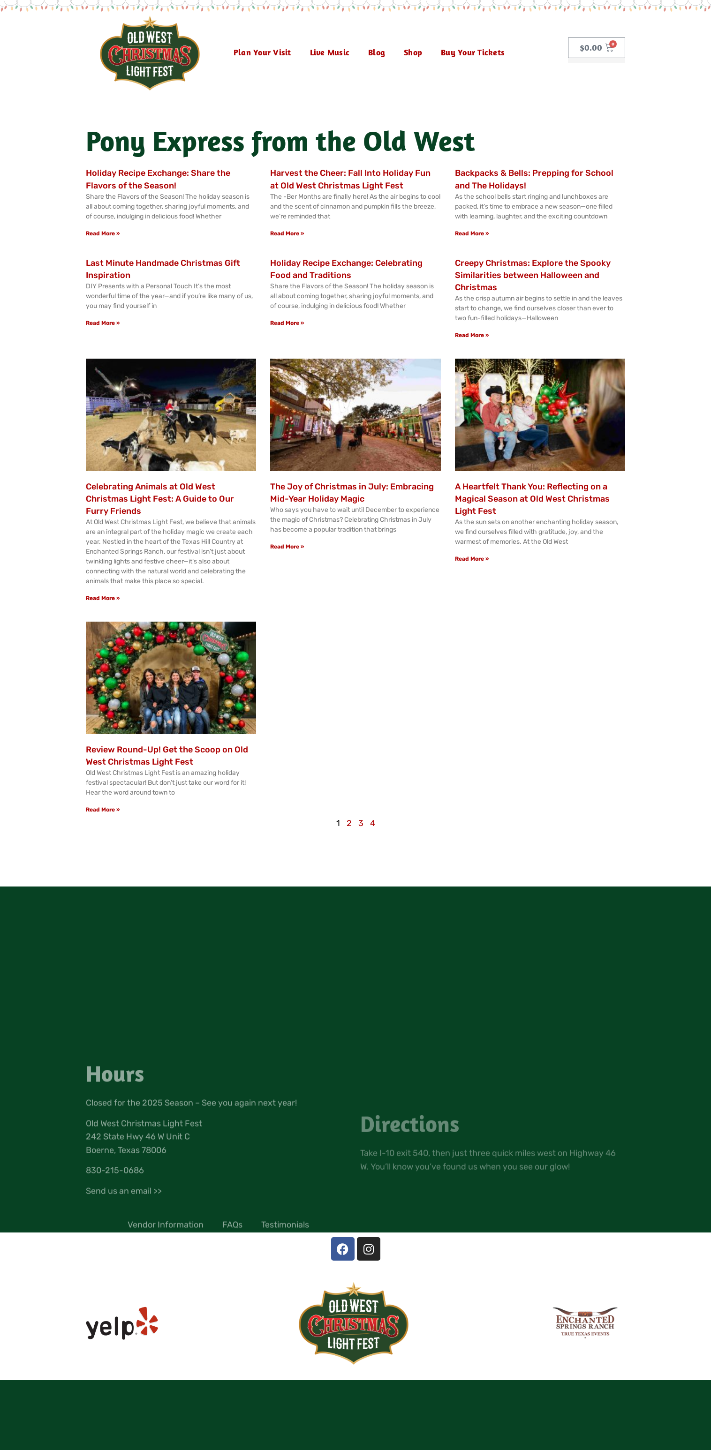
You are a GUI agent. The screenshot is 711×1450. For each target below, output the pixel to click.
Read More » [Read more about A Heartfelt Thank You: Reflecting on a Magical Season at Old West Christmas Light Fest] (472, 559)
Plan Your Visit (262, 52)
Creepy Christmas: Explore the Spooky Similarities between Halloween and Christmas (533, 275)
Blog (376, 52)
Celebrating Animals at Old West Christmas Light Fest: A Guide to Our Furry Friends (160, 498)
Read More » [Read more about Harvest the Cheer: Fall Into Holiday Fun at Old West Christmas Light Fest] (287, 233)
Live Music (330, 52)
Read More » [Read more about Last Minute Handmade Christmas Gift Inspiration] (103, 323)
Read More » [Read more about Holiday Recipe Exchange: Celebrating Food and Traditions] (287, 323)
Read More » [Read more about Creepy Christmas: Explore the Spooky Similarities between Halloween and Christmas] (472, 335)
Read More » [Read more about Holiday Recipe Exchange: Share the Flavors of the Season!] (103, 233)
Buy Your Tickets (473, 52)
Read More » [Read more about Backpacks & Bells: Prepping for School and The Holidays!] (472, 233)
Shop (413, 52)
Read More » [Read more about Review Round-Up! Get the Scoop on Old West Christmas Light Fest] (103, 809)
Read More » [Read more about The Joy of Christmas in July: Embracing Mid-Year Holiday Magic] (287, 546)
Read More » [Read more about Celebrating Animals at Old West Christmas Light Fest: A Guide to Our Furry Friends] (103, 598)
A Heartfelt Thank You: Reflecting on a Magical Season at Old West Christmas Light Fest (532, 498)
